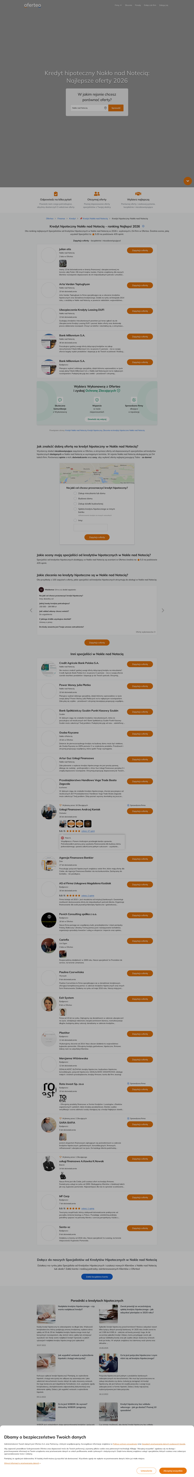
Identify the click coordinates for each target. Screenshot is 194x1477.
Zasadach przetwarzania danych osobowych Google (163, 1444)
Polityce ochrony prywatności (125, 1444)
